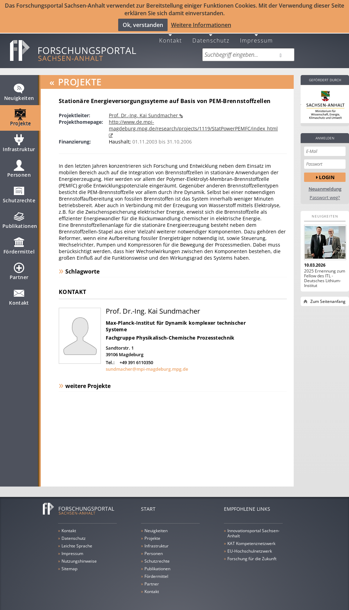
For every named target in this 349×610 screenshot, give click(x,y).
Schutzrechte (19, 192)
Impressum (256, 34)
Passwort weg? (325, 192)
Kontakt (170, 34)
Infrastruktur (19, 141)
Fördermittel (19, 243)
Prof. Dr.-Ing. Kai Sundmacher (144, 110)
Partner (19, 268)
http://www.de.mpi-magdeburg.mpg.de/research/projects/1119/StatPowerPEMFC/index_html (193, 119)
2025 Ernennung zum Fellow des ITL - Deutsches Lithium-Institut (324, 273)
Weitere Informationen (201, 24)
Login (326, 171)
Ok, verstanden (143, 24)
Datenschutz (211, 34)
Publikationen (19, 217)
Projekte (20, 115)
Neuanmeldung (325, 183)
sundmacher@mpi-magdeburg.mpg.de (147, 364)
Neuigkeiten (19, 89)
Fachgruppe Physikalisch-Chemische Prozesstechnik (170, 332)
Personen (19, 166)
